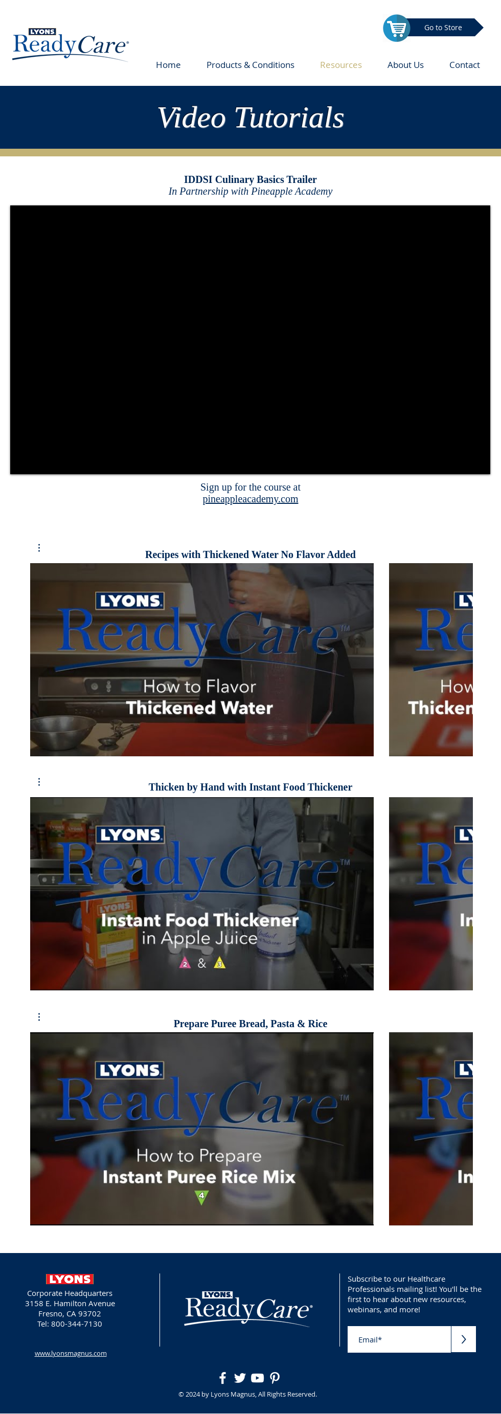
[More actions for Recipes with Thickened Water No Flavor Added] (44, 547)
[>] (463, 1339)
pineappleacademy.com (251, 498)
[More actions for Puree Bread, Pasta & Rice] (44, 1017)
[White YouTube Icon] (257, 1378)
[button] (44, 547)
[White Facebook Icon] (223, 1378)
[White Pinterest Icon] (275, 1378)
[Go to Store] (443, 27)
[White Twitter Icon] (240, 1378)
